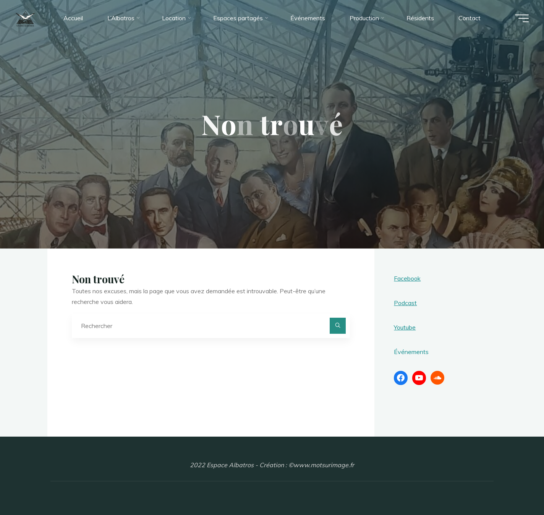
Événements (411, 352)
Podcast (405, 303)
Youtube (405, 327)
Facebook (407, 278)
